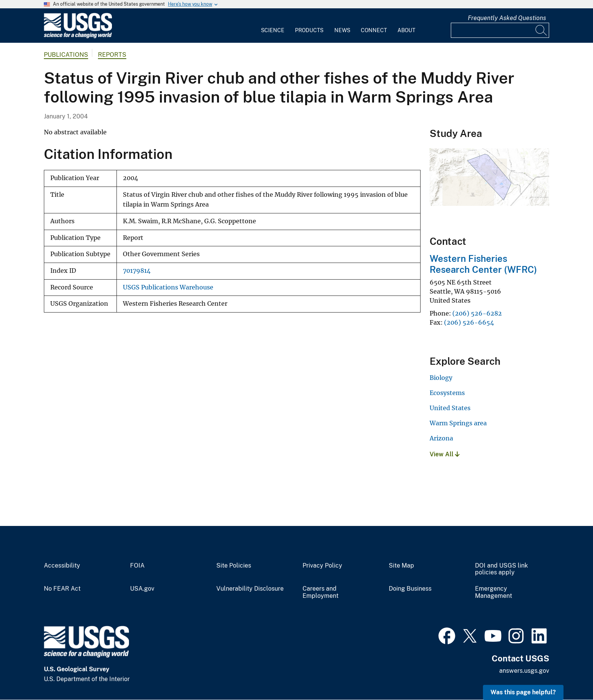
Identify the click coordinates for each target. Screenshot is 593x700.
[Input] (500, 30)
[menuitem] (273, 26)
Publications (66, 54)
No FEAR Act (62, 588)
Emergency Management (493, 592)
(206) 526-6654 (469, 322)
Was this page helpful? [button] (523, 692)
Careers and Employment (320, 592)
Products (309, 30)
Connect (374, 30)
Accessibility (62, 565)
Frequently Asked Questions (507, 18)
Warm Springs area (458, 423)
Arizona (441, 438)
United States (450, 408)
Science (272, 30)
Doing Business (410, 588)
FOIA (137, 565)
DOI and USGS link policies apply (501, 569)
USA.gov (142, 588)
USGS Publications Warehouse (168, 287)
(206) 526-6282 (477, 313)
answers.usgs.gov (524, 670)
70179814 (137, 270)
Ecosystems (447, 393)
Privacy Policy (322, 565)
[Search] (541, 30)
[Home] (78, 36)
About (406, 30)
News (342, 30)
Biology (441, 377)
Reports (112, 54)
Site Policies (233, 565)
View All (444, 454)
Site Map (401, 565)
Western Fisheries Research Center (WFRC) (483, 264)
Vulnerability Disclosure (250, 588)
